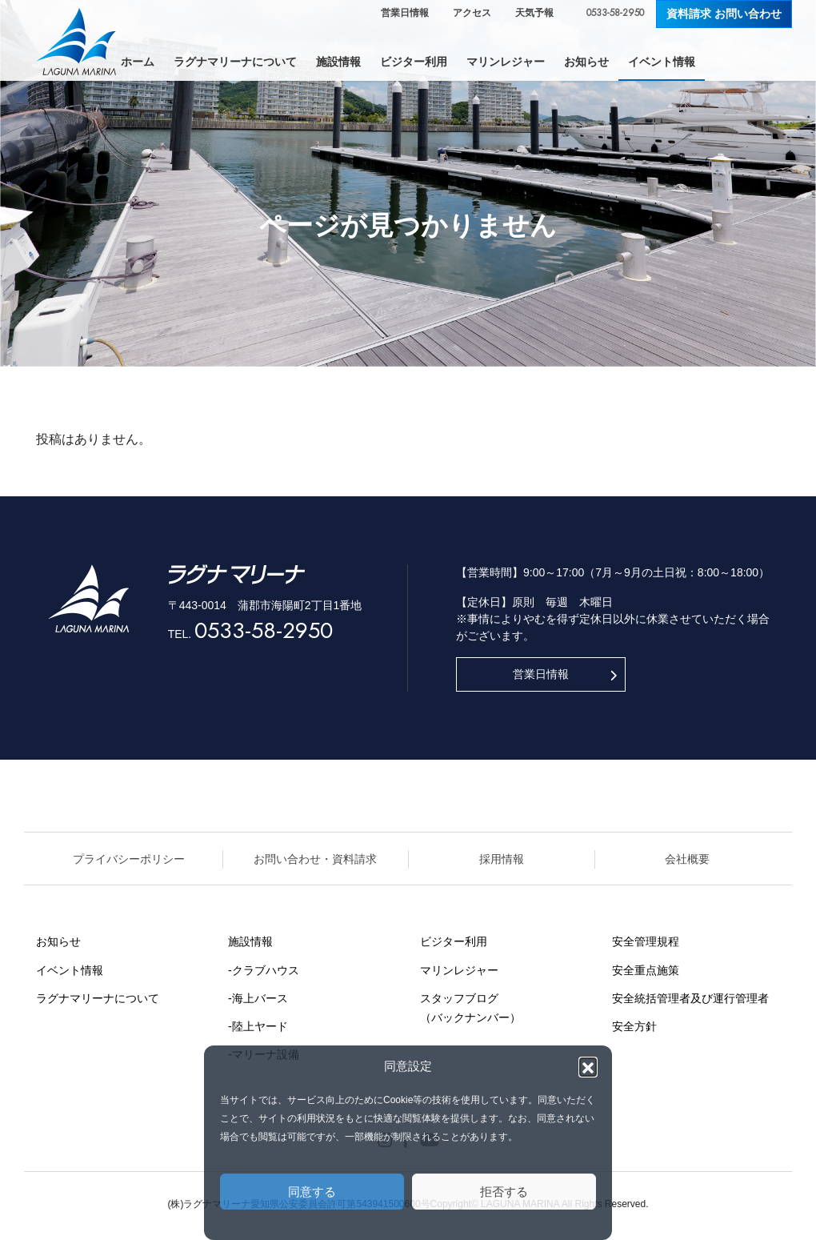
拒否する (504, 1191)
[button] (588, 1066)
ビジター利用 (453, 941)
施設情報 (250, 941)
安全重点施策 (645, 970)
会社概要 (687, 859)
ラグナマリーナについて (97, 998)
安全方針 (634, 1026)
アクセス (472, 12)
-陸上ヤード (258, 1026)
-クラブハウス (263, 970)
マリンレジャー (459, 970)
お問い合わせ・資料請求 (315, 859)
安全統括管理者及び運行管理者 (690, 998)
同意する (312, 1191)
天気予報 (534, 12)
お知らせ (58, 941)
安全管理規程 (645, 941)
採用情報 (501, 859)
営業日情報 (405, 12)
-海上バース (258, 998)
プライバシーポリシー (129, 859)
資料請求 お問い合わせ (724, 13)
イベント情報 (69, 970)
